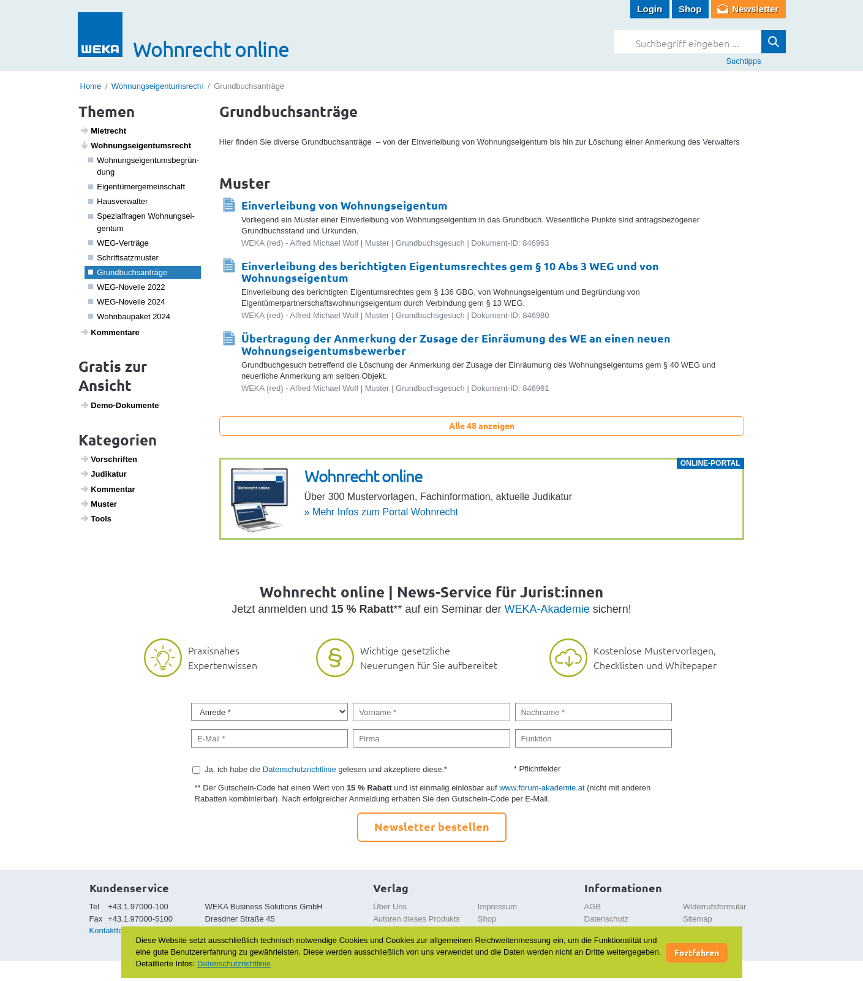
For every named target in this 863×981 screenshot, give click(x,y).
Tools (95, 518)
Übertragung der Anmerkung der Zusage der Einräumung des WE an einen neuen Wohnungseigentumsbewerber (456, 344)
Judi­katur (103, 474)
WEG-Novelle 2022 (126, 287)
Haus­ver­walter (118, 201)
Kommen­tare (110, 332)
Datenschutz (606, 918)
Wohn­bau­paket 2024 (129, 316)
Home (91, 86)
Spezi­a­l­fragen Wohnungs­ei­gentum (141, 222)
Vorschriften (108, 459)
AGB (592, 906)
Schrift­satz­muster (123, 257)
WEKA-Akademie (547, 609)
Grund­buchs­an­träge (127, 272)
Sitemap (697, 918)
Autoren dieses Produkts (416, 918)
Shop (690, 9)
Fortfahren (696, 952)
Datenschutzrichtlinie (299, 769)
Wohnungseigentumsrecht (157, 86)
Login (649, 9)
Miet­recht (103, 130)
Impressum (497, 906)
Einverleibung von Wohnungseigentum (344, 205)
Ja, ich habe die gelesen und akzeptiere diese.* (326, 769)
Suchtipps (743, 61)
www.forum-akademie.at (541, 787)
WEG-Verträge (118, 243)
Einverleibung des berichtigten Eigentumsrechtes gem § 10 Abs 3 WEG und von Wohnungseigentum (450, 272)
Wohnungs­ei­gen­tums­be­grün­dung (143, 166)
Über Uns (390, 906)
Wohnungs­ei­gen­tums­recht (135, 145)
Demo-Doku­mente (119, 405)
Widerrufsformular (714, 906)
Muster (98, 504)
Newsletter (755, 9)
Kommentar (107, 489)
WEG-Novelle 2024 (126, 301)
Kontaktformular (117, 930)
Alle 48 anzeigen (481, 425)
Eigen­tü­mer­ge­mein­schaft (136, 186)
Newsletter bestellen (431, 826)
